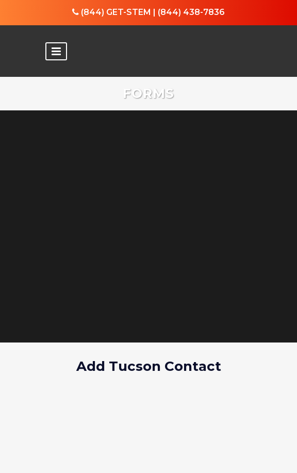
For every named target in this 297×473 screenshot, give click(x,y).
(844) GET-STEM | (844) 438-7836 (148, 12)
